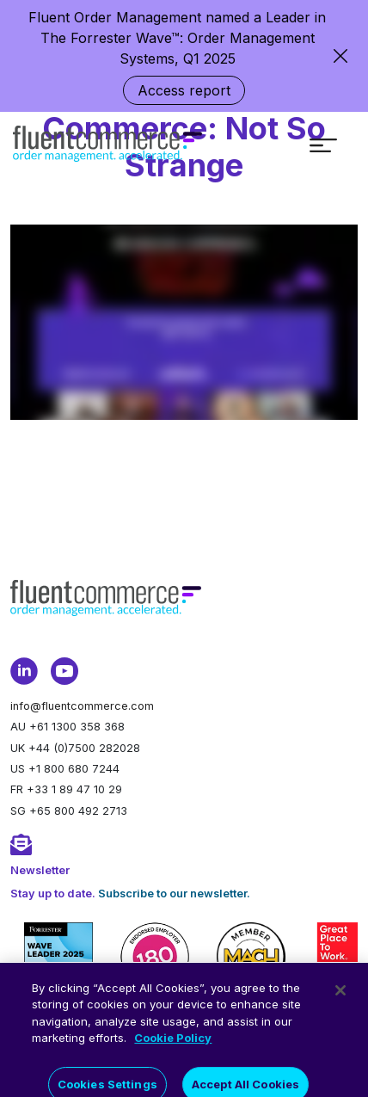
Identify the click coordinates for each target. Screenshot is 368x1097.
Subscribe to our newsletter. (174, 893)
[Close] (340, 1002)
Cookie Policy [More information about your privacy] (173, 1050)
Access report (184, 90)
